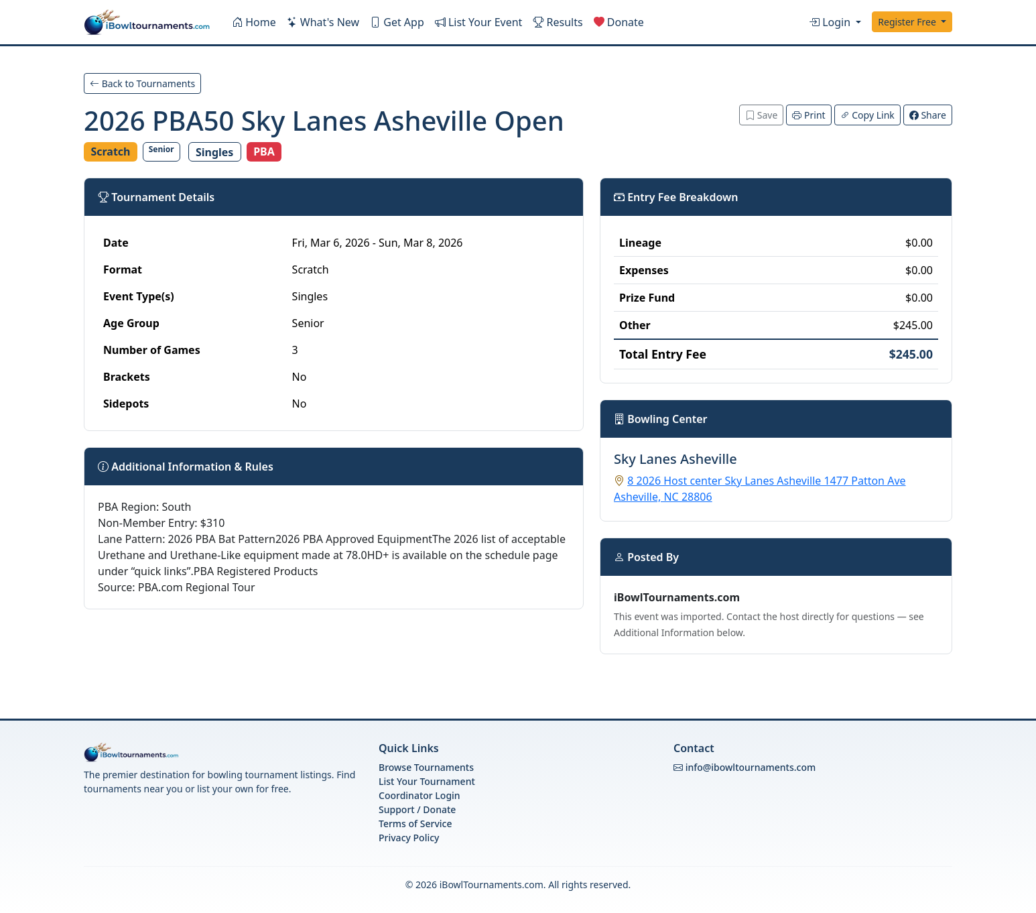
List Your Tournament (427, 781)
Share (927, 115)
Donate (619, 22)
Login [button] (831, 22)
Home (254, 22)
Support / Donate (417, 809)
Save (761, 115)
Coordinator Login (419, 795)
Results (557, 22)
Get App (397, 22)
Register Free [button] (908, 21)
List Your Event (479, 22)
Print (808, 115)
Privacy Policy (409, 837)
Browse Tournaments (426, 767)
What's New (323, 22)
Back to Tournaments (142, 83)
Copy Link (867, 115)
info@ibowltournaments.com (751, 767)
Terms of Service (415, 823)
